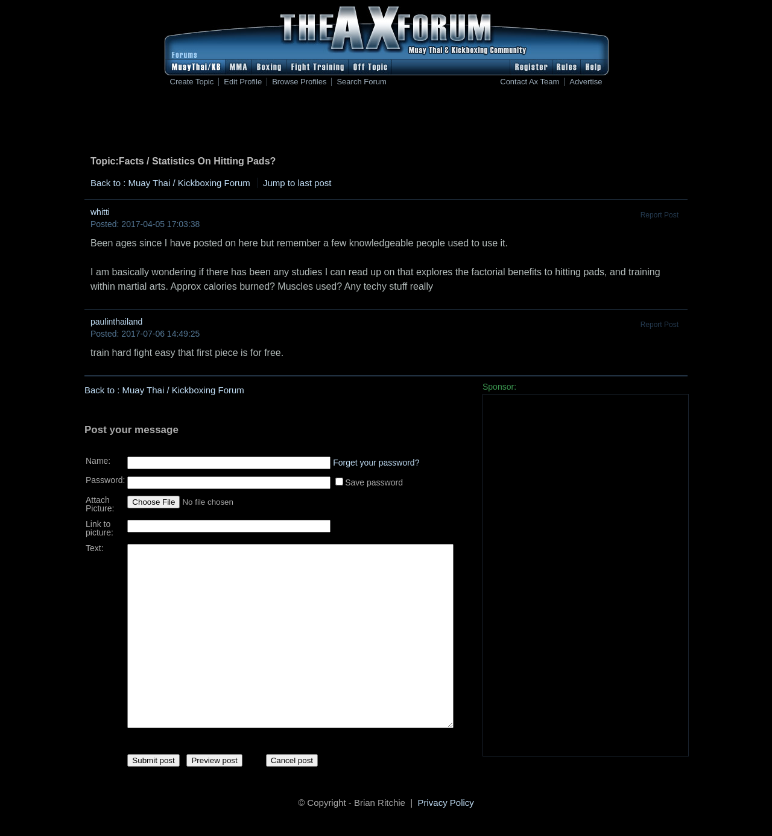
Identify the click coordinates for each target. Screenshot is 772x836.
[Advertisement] (386, 123)
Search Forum (361, 82)
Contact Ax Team (529, 82)
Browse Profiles (299, 82)
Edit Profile (243, 82)
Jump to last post (297, 183)
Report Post (660, 215)
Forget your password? (376, 458)
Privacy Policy (446, 804)
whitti (100, 212)
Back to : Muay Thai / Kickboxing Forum (170, 183)
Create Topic (192, 82)
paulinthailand (116, 321)
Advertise (585, 82)
